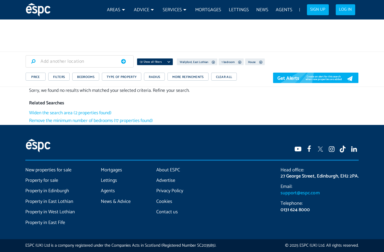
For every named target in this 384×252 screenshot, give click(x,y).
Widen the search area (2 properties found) (70, 113)
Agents (284, 10)
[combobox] (79, 61)
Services (172, 10)
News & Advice (116, 202)
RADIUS (154, 77)
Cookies (164, 202)
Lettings (239, 10)
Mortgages (208, 10)
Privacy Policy (169, 191)
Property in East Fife (45, 223)
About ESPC (168, 170)
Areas (113, 10)
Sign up (317, 9)
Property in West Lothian (50, 212)
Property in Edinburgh (47, 191)
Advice (141, 10)
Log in (345, 9)
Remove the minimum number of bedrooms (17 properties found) (91, 121)
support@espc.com (300, 193)
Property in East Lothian (49, 202)
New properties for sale (48, 170)
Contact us (167, 212)
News (262, 10)
